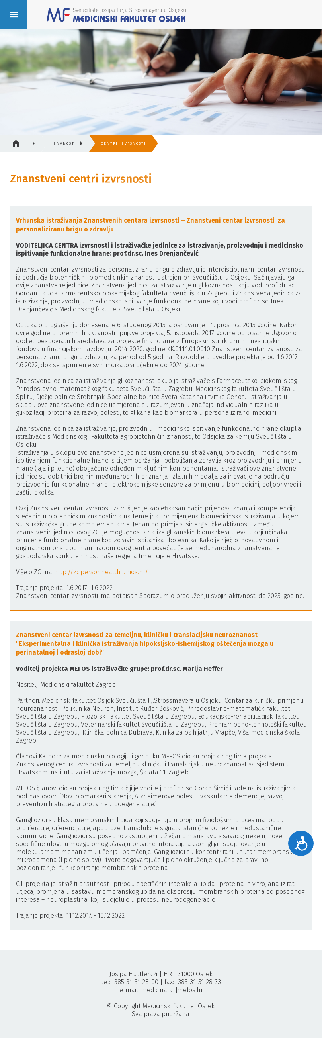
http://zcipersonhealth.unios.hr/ (101, 572)
